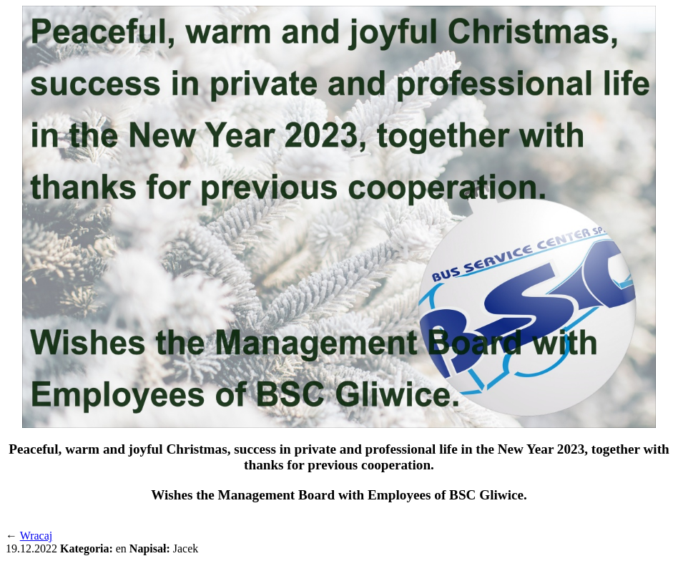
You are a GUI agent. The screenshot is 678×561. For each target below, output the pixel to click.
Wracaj (36, 536)
